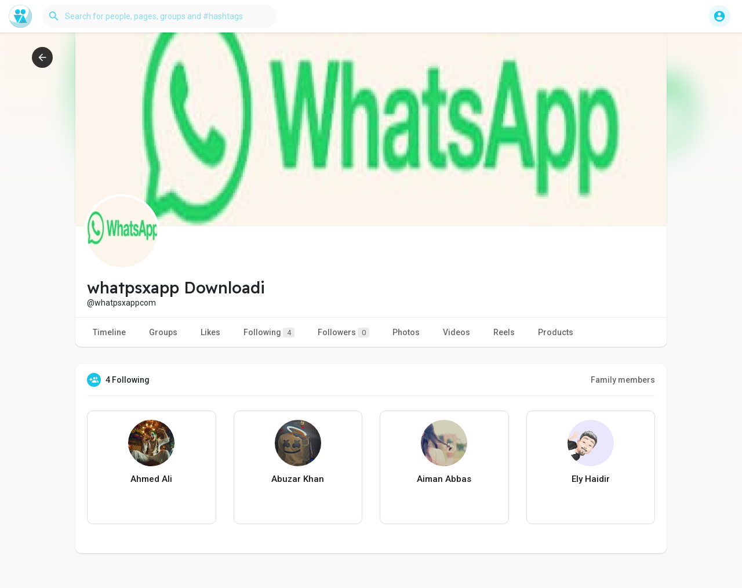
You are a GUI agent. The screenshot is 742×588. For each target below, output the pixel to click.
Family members (623, 379)
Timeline (109, 332)
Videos (456, 332)
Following (268, 332)
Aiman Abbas (444, 479)
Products (555, 332)
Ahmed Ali (151, 479)
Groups (163, 332)
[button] (159, 16)
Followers (343, 332)
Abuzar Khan (297, 479)
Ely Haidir (591, 479)
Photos (406, 332)
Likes (210, 332)
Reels (504, 332)
